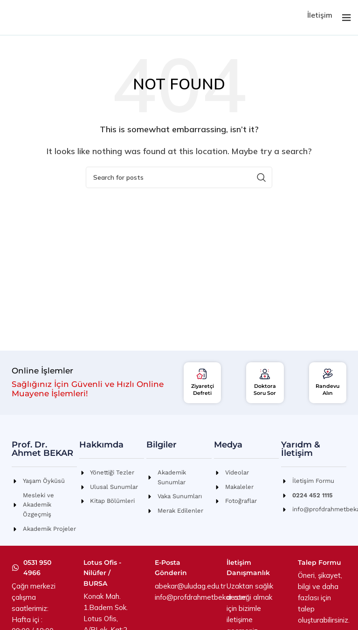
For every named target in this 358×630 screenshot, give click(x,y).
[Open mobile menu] (346, 17)
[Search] (179, 177)
